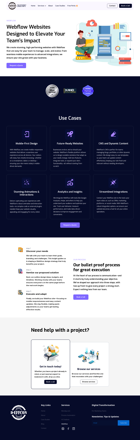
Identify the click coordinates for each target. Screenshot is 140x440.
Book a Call (125, 6)
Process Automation (68, 415)
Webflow (64, 424)
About (50, 6)
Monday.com (65, 411)
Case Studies (60, 6)
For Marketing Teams (99, 411)
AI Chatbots (65, 419)
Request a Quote (16, 65)
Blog (42, 424)
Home (33, 6)
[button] (43, 6)
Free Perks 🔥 (72, 6)
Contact (112, 6)
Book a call (50, 382)
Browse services (88, 382)
